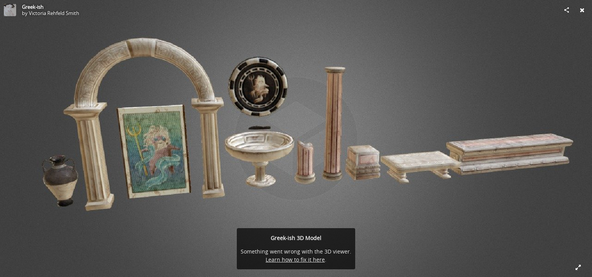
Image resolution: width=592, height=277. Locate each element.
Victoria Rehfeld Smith (54, 13)
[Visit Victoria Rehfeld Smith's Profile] (10, 10)
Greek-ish (32, 6)
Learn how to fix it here (295, 259)
